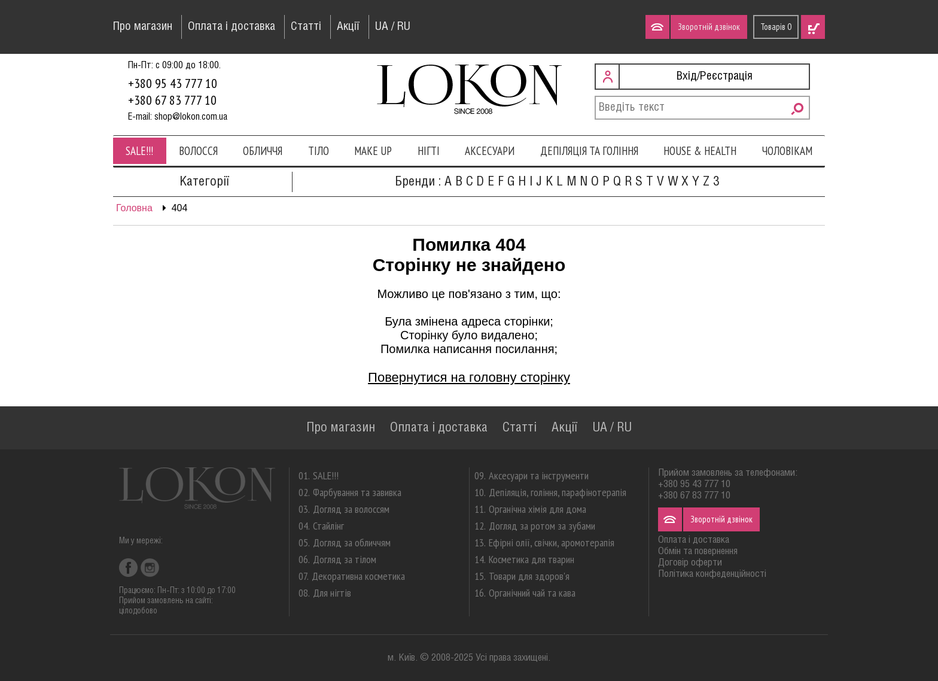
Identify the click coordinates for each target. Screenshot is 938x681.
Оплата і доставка (231, 27)
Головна (134, 208)
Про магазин (142, 27)
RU (403, 27)
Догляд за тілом (344, 559)
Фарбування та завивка (357, 492)
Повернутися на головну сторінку (469, 377)
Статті (306, 27)
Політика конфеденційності (712, 574)
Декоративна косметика (358, 576)
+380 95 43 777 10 (172, 83)
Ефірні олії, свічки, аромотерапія (551, 542)
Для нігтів (332, 593)
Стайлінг (328, 526)
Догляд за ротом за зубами (542, 526)
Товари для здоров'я (529, 576)
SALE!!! (139, 151)
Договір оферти (690, 562)
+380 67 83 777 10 (172, 100)
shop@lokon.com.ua (190, 117)
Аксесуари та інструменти (539, 475)
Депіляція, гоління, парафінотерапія (557, 492)
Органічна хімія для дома (537, 509)
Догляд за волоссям (351, 509)
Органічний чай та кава (532, 593)
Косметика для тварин (531, 559)
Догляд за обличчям (352, 542)
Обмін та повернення (698, 551)
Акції (348, 27)
